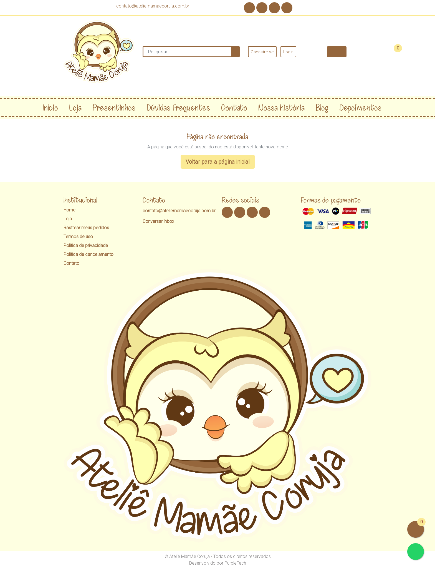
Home (69, 210)
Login (288, 51)
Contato (71, 263)
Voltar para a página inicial (218, 161)
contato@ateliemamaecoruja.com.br (152, 6)
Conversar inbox (158, 221)
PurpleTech (235, 563)
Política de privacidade (86, 245)
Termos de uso (78, 236)
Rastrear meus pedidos (86, 227)
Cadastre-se (262, 51)
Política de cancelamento (88, 254)
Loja (68, 218)
